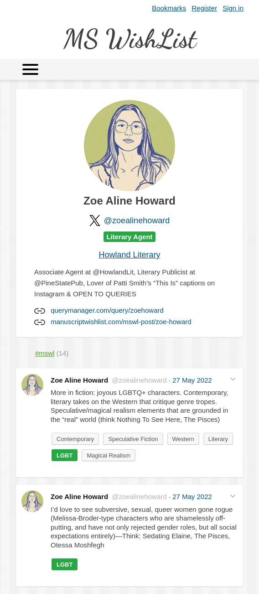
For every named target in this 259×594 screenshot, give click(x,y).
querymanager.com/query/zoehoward (107, 310)
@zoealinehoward (137, 220)
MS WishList (129, 38)
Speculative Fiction (133, 439)
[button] (233, 379)
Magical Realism (108, 455)
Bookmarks (169, 8)
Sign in (233, 8)
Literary (218, 439)
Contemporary (75, 439)
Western (183, 439)
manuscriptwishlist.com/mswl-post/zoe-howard (121, 322)
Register (204, 8)
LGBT (65, 455)
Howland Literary (129, 254)
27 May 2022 (192, 380)
